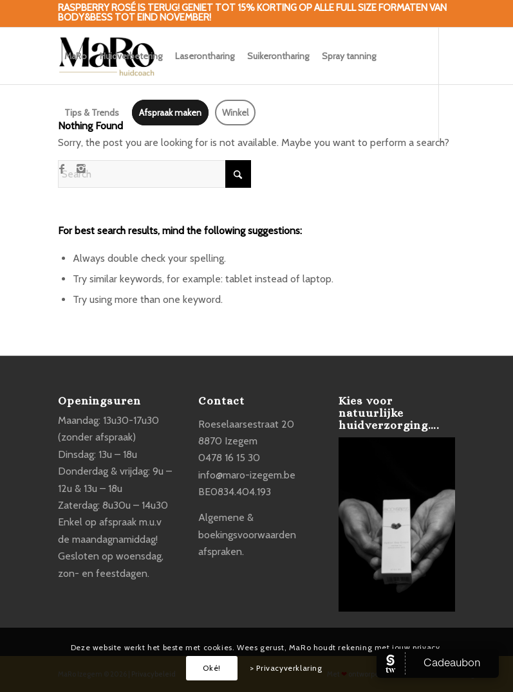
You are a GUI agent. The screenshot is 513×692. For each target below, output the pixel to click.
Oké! (211, 668)
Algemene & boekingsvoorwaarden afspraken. (247, 534)
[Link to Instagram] (81, 168)
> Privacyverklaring (286, 668)
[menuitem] (75, 56)
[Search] (154, 174)
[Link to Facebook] (61, 168)
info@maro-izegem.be (246, 475)
